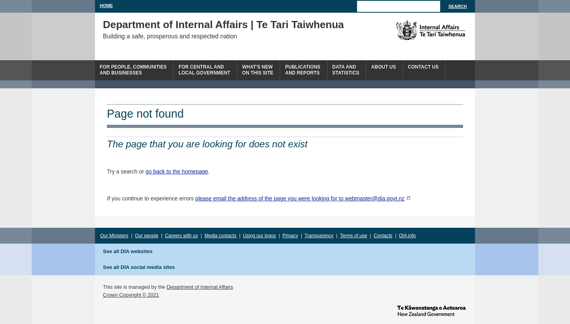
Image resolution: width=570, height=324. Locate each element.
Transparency (318, 235)
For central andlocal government (204, 70)
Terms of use (353, 235)
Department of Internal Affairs (200, 287)
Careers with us (181, 235)
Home (106, 5)
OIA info (407, 235)
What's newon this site (258, 70)
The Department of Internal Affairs (412, 30)
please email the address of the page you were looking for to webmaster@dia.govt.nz (300, 198)
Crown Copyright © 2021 (131, 295)
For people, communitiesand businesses (133, 70)
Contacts (383, 235)
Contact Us (423, 67)
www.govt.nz (431, 310)
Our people (146, 235)
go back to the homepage (177, 171)
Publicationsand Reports (302, 70)
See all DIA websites (127, 251)
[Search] (398, 6)
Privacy (290, 235)
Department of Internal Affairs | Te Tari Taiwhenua (223, 24)
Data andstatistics (345, 70)
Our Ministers (114, 235)
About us (383, 67)
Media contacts (221, 235)
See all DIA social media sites (139, 267)
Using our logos (259, 235)
